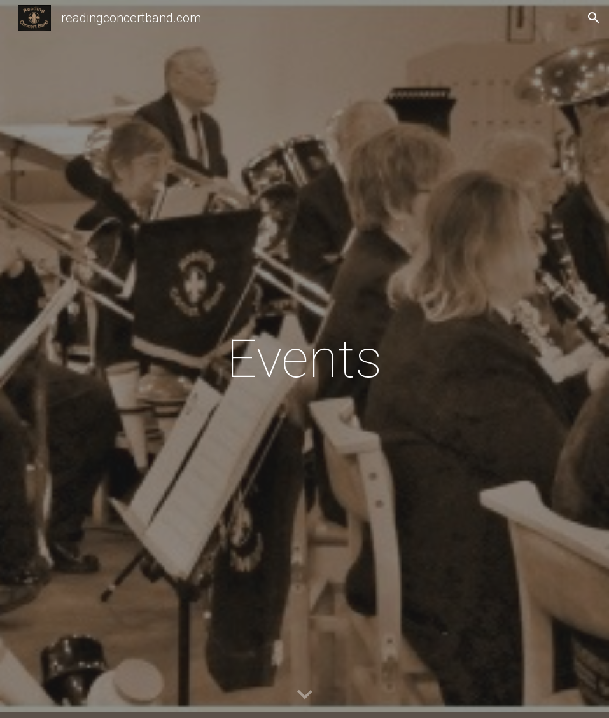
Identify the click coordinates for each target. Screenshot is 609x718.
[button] (593, 18)
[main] (304, 359)
